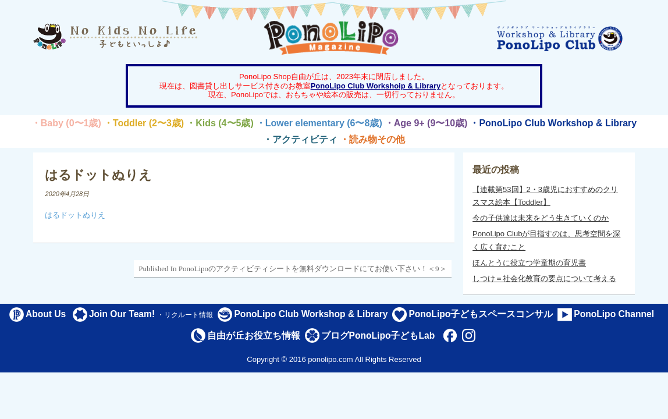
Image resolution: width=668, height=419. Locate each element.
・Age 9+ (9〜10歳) (426, 123)
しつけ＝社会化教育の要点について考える (544, 278)
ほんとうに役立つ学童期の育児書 (529, 262)
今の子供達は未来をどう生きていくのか (540, 218)
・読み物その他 (372, 139)
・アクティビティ (300, 139)
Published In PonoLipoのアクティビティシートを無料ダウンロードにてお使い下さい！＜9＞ (292, 268)
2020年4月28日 (67, 193)
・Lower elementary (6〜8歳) (319, 123)
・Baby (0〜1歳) (66, 123)
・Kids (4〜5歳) (220, 123)
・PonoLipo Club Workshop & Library (553, 123)
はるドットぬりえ (75, 215)
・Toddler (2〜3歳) (144, 123)
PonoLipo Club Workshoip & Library (376, 85)
